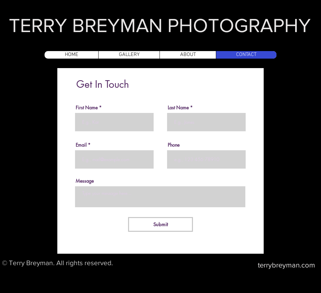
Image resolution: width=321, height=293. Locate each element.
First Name (87, 107)
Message (85, 181)
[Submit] (160, 224)
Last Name (178, 107)
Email (81, 145)
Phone (173, 145)
